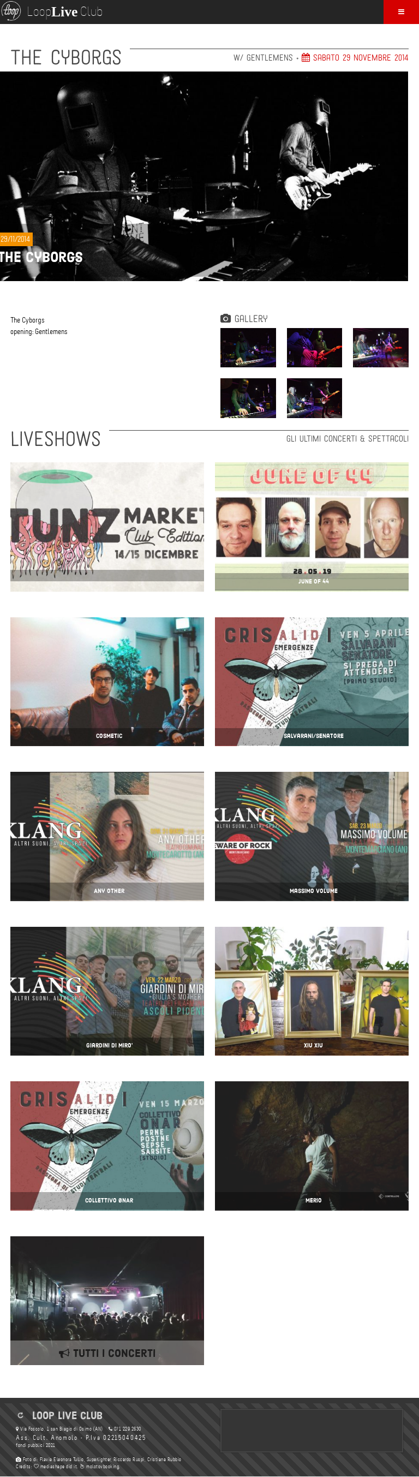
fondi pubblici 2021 (36, 1445)
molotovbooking (99, 1466)
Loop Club (51, 11)
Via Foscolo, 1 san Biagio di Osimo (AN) (59, 1429)
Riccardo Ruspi (129, 1459)
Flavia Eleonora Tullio (62, 1459)
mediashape (49, 1466)
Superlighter (99, 1459)
